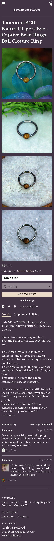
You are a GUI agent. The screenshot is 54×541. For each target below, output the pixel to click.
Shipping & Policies (26, 314)
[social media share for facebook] (3, 306)
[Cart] (50, 4)
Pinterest (23, 516)
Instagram (8, 516)
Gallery (27, 502)
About (15, 502)
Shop (5, 502)
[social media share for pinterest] (15, 306)
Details (6, 314)
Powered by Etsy (12, 535)
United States (25, 271)
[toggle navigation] (3, 3)
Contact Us (21, 505)
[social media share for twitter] (9, 306)
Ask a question (29, 306)
